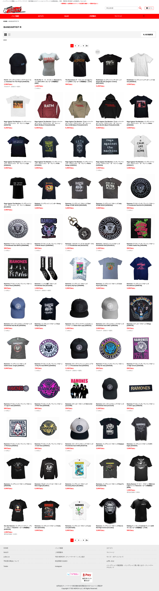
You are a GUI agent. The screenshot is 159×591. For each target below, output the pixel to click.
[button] (144, 16)
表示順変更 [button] (148, 34)
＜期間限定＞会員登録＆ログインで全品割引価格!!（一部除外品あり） (79, 3)
